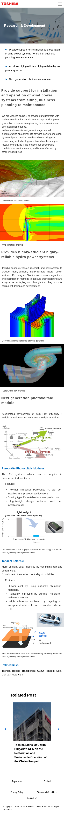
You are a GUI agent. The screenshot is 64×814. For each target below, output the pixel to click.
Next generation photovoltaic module (30, 79)
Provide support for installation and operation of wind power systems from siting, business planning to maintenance (32, 53)
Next (58, 733)
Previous (5, 733)
